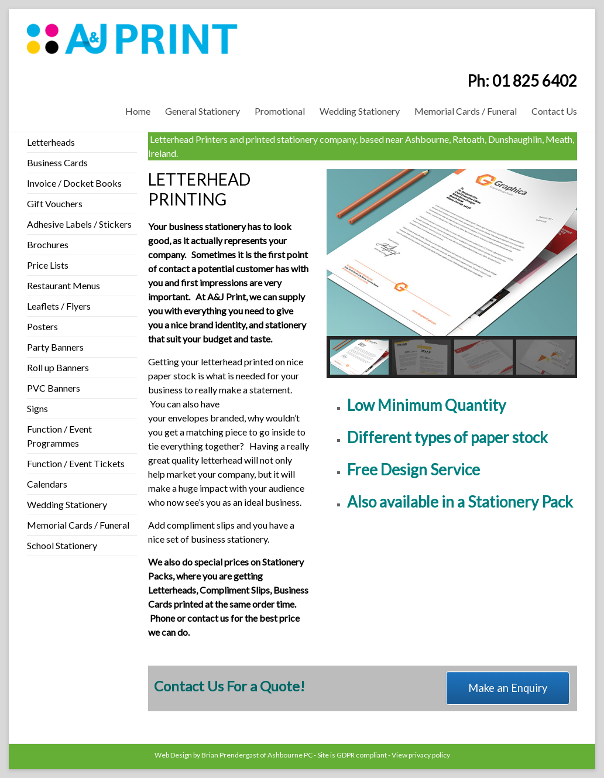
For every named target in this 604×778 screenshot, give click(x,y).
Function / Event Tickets (76, 463)
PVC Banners (53, 387)
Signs (37, 408)
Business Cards (57, 162)
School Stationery (62, 545)
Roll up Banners (58, 367)
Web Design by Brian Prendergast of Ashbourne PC (234, 754)
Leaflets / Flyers (59, 305)
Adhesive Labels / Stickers (79, 223)
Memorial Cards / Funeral (465, 110)
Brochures (47, 244)
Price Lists (47, 264)
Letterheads (51, 142)
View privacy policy (421, 754)
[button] (359, 357)
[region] (452, 273)
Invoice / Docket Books (74, 182)
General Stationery (202, 110)
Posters (42, 326)
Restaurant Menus (63, 285)
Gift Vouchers (55, 203)
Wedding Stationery (360, 110)
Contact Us (554, 110)
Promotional (280, 110)
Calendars (47, 483)
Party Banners (55, 346)
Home (137, 110)
